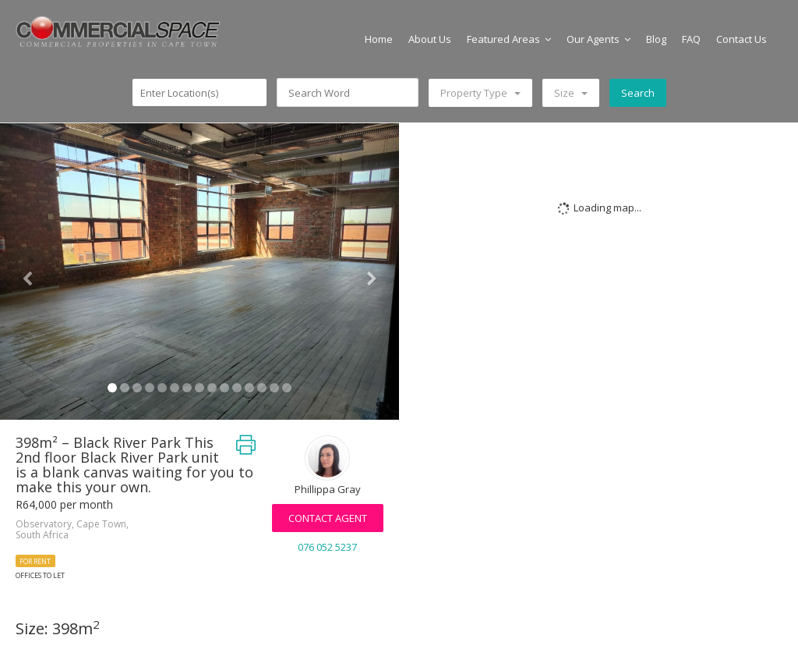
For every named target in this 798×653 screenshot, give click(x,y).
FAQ (691, 39)
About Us (429, 39)
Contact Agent (327, 518)
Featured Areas (509, 39)
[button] (30, 271)
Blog (656, 39)
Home (379, 39)
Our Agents (598, 39)
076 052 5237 (327, 547)
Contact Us (741, 39)
